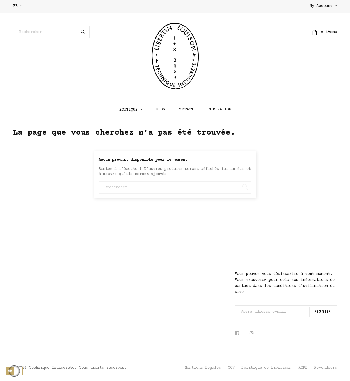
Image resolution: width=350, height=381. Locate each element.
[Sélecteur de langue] (17, 6)
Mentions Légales (203, 368)
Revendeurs (325, 368)
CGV (231, 368)
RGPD (302, 368)
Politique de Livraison (266, 368)
